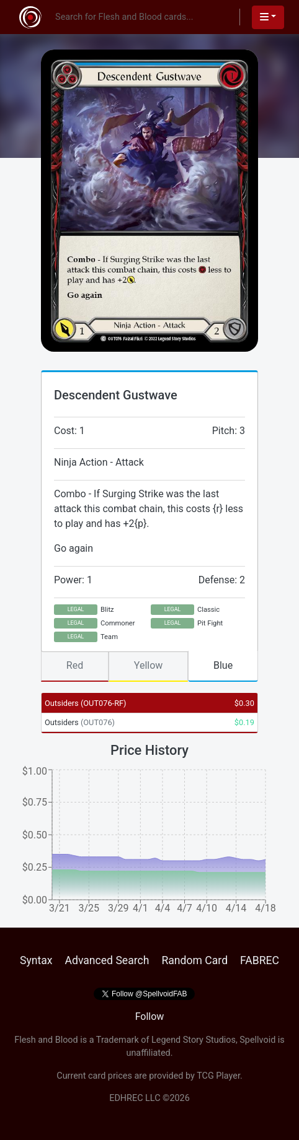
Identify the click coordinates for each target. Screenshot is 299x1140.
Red (74, 665)
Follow (149, 1016)
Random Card (194, 960)
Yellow (148, 665)
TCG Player (218, 1076)
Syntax (36, 960)
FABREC (259, 960)
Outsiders (86, 703)
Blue (223, 665)
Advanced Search (107, 960)
